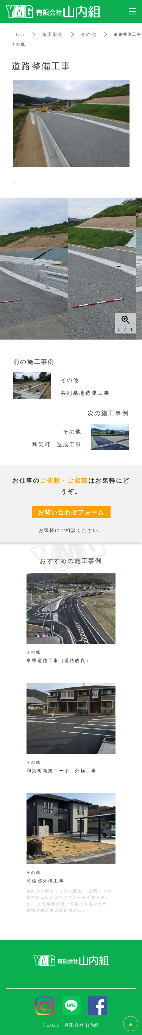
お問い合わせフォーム (71, 512)
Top (20, 34)
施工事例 (53, 34)
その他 (89, 34)
